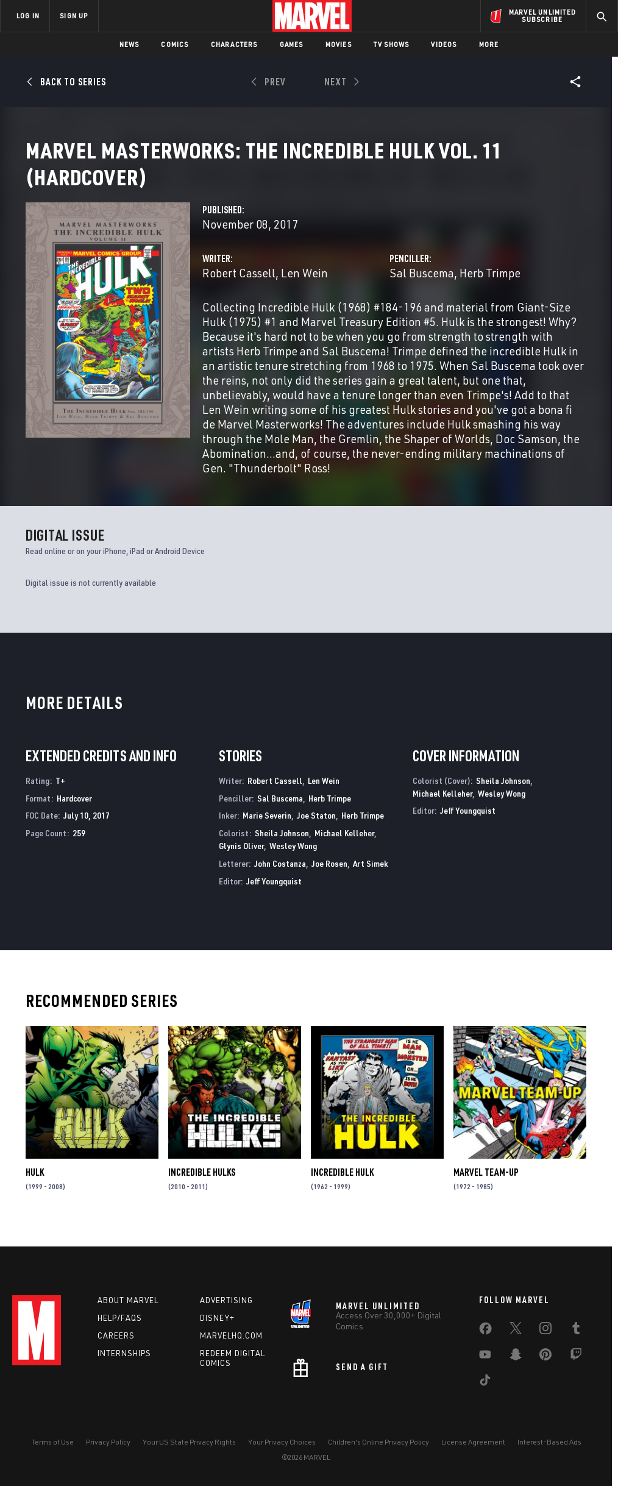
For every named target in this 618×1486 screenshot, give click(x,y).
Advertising (226, 1300)
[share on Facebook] (485, 1331)
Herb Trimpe (490, 287)
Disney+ (217, 1318)
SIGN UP (74, 15)
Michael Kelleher (344, 847)
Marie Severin (267, 830)
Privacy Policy (108, 1441)
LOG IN (28, 15)
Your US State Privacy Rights (189, 1441)
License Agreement (473, 1441)
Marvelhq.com (231, 1335)
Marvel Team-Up (486, 1187)
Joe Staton (316, 830)
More (489, 44)
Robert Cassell (238, 287)
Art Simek (370, 878)
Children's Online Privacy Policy (378, 1441)
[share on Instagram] (545, 1330)
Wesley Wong (293, 860)
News (129, 44)
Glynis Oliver (241, 860)
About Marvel (128, 1300)
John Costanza (280, 878)
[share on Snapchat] (516, 1357)
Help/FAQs (120, 1318)
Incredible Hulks (201, 1187)
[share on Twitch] (576, 1357)
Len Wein (304, 287)
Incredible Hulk (342, 1187)
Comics (174, 44)
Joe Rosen (329, 878)
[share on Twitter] (516, 1330)
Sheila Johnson (282, 847)
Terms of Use (52, 1441)
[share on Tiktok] (485, 1382)
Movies (338, 44)
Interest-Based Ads (549, 1441)
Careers (116, 1335)
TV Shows (392, 44)
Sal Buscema (421, 287)
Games (292, 44)
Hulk (35, 1187)
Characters (234, 44)
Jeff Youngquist (274, 896)
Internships (124, 1353)
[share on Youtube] (485, 1357)
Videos (443, 44)
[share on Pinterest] (545, 1357)
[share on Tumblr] (576, 1330)
